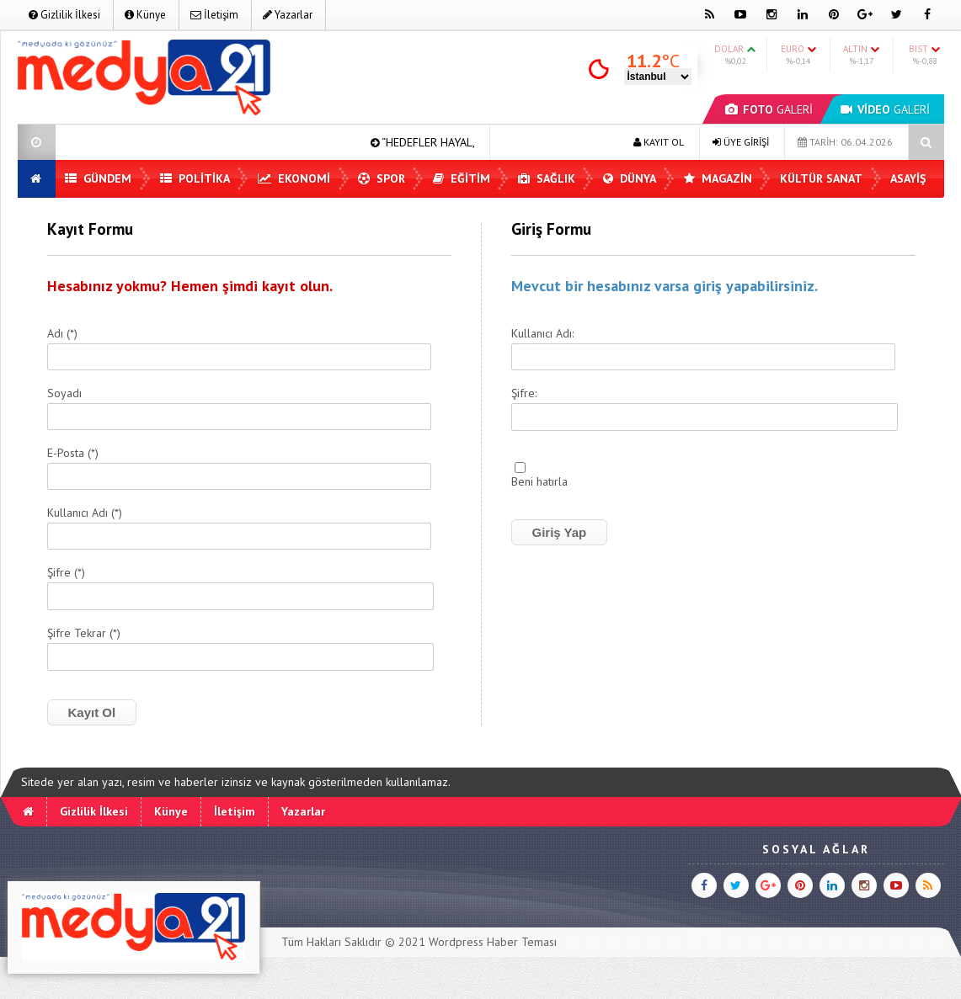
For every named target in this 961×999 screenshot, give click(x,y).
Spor (381, 178)
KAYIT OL (658, 142)
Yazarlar (287, 15)
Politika (195, 178)
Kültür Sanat (821, 178)
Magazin (718, 178)
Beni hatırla (539, 482)
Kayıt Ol (92, 712)
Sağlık (546, 178)
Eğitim (461, 178)
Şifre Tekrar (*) (83, 633)
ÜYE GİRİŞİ (741, 142)
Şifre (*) (66, 573)
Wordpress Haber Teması (493, 941)
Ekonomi (294, 178)
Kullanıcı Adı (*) (84, 513)
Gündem (98, 178)
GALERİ (769, 109)
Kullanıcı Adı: (542, 334)
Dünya (629, 178)
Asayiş (908, 178)
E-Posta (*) (73, 453)
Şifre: (524, 394)
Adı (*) (62, 334)
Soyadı (64, 394)
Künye (145, 15)
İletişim (214, 15)
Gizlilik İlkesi (64, 15)
